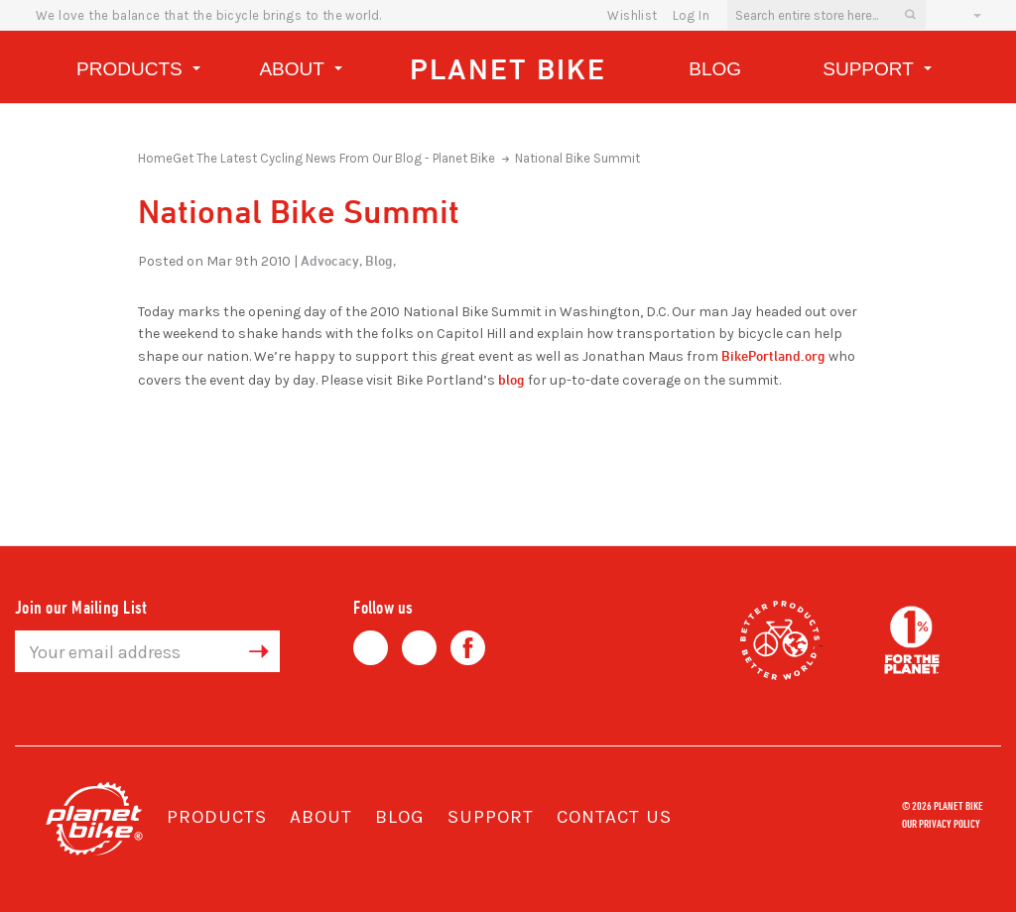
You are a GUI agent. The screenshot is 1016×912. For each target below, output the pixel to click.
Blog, (380, 260)
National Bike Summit (577, 158)
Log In (691, 15)
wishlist (632, 15)
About (300, 71)
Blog (715, 68)
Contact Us (614, 817)
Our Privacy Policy (941, 823)
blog (511, 379)
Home (155, 158)
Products (138, 71)
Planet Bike (508, 69)
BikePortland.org (773, 355)
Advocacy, (331, 260)
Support (877, 71)
